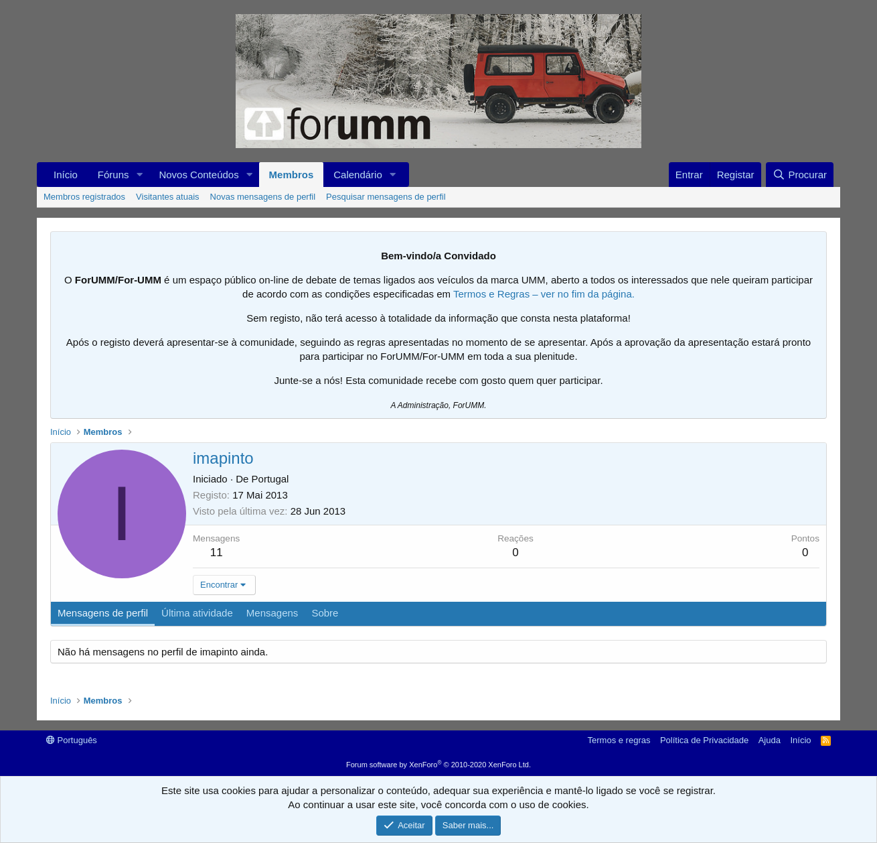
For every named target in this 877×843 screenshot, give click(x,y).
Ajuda (770, 740)
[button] (139, 174)
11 (216, 552)
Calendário (357, 174)
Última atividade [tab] (197, 613)
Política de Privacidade (704, 740)
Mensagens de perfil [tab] (103, 613)
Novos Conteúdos (198, 174)
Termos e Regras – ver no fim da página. (544, 294)
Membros (291, 174)
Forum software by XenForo (438, 765)
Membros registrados (84, 197)
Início (66, 174)
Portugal (270, 478)
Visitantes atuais (167, 197)
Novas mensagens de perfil (263, 197)
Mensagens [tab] (272, 613)
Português (71, 740)
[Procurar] (799, 174)
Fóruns (113, 174)
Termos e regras (619, 740)
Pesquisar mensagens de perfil (386, 197)
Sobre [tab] (324, 613)
